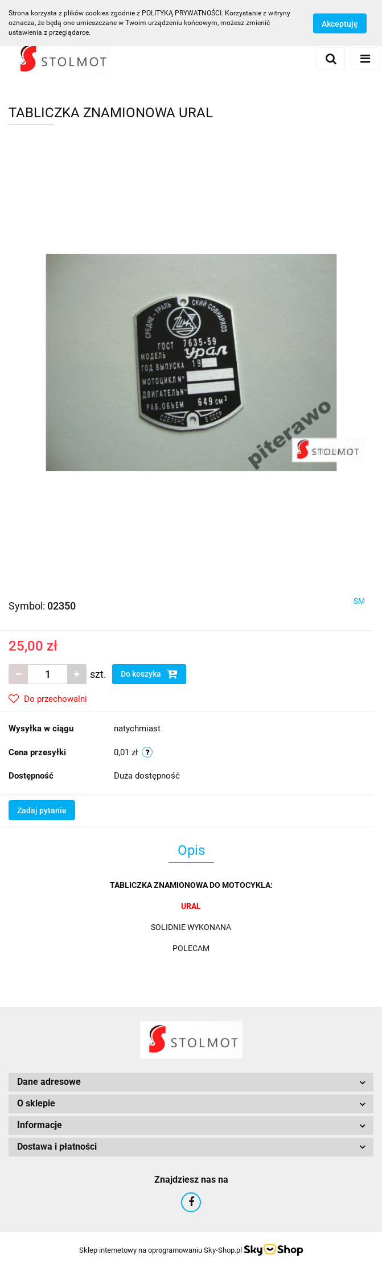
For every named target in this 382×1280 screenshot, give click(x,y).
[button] (191, 1082)
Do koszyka (149, 674)
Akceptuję (340, 23)
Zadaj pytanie (42, 810)
